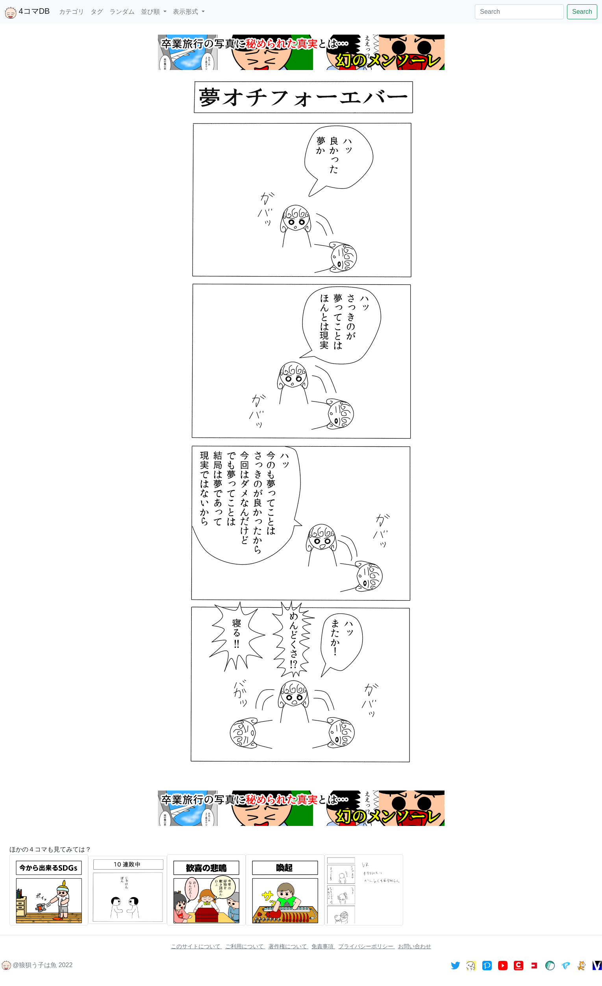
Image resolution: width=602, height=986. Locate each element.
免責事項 (323, 946)
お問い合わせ (414, 946)
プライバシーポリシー (366, 946)
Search (582, 11)
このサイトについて (196, 946)
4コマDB (27, 12)
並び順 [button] (151, 11)
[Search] (519, 11)
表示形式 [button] (186, 11)
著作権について (289, 946)
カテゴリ (71, 11)
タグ (97, 11)
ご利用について (245, 946)
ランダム (122, 11)
